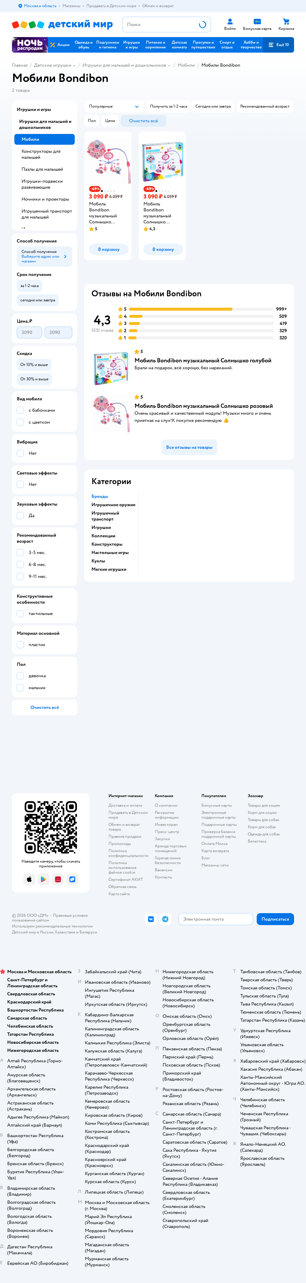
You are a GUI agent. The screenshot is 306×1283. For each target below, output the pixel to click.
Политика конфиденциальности (128, 853)
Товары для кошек (264, 805)
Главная (19, 65)
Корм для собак (262, 826)
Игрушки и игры (34, 109)
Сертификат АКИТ (125, 879)
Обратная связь (122, 886)
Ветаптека (257, 841)
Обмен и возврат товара (124, 827)
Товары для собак (263, 819)
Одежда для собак (264, 834)
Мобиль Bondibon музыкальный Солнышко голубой (202, 360)
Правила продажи (124, 836)
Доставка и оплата (125, 805)
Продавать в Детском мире (128, 815)
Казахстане (65, 932)
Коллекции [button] (103, 536)
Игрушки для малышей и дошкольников (124, 65)
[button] (278, 45)
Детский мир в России (32, 932)
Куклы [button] (98, 561)
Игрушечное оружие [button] (113, 505)
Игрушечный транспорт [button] (105, 516)
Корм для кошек (262, 812)
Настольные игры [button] (110, 553)
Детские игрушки (52, 65)
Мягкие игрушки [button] (108, 569)
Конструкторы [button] (107, 544)
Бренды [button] (99, 496)
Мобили (186, 65)
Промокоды (119, 843)
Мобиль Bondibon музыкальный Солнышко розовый (203, 406)
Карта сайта (119, 893)
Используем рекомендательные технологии (52, 926)
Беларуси (88, 932)
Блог (205, 858)
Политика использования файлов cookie (122, 867)
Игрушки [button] (101, 527)
